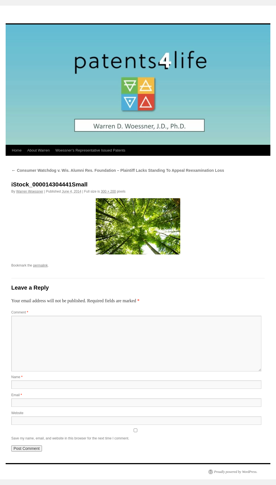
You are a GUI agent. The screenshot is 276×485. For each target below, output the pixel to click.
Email (16, 395)
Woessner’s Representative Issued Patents (90, 150)
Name (17, 377)
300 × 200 (108, 191)
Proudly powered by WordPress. (235, 472)
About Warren (38, 150)
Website (17, 413)
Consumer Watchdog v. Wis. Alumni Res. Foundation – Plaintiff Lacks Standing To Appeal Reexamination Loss (117, 170)
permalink (40, 265)
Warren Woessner (29, 191)
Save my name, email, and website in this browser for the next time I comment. (70, 438)
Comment (19, 312)
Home (17, 150)
